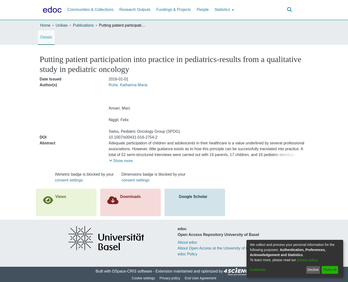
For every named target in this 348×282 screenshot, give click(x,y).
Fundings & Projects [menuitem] (173, 10)
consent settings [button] (69, 180)
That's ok (330, 270)
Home (45, 25)
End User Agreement (200, 278)
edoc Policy (187, 254)
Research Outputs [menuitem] (135, 10)
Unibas (62, 25)
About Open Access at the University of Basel (216, 248)
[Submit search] (289, 10)
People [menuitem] (203, 10)
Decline (313, 270)
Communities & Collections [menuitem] (90, 10)
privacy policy (307, 260)
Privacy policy (170, 278)
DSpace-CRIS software (132, 271)
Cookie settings (143, 278)
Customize (258, 270)
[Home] (51, 10)
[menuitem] (224, 9)
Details (46, 37)
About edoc (187, 242)
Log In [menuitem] (299, 10)
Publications (83, 25)
